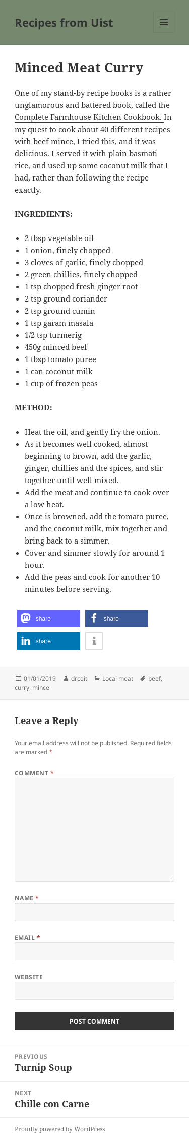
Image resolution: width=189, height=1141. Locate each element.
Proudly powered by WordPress (60, 1129)
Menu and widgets (164, 32)
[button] (48, 618)
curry (22, 687)
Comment (34, 773)
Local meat (117, 678)
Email (27, 937)
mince (40, 687)
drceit (79, 678)
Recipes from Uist (64, 22)
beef (154, 678)
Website (29, 977)
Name (27, 898)
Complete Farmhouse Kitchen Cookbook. (89, 117)
